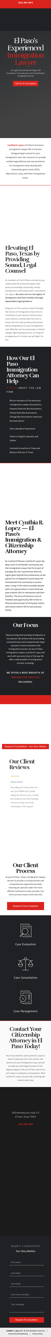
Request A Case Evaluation (25, 906)
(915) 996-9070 (25, 2)
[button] (25, 83)
